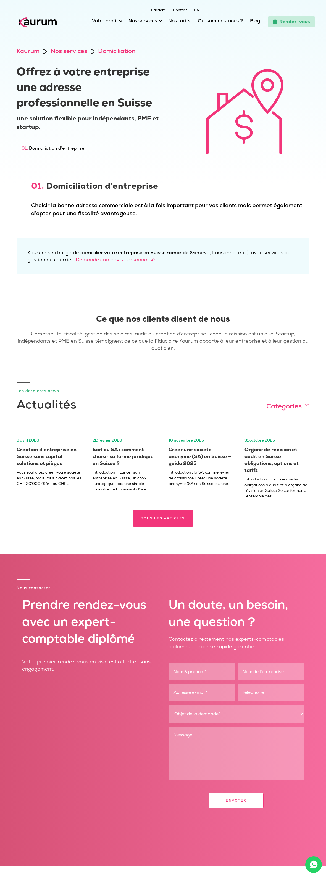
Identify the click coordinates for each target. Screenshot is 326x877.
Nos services (69, 51)
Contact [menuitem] (180, 10)
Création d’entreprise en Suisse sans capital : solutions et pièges (47, 456)
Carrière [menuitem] (158, 10)
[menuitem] (193, 9)
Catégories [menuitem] (284, 406)
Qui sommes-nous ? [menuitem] (220, 21)
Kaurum (28, 51)
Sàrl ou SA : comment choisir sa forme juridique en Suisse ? (123, 456)
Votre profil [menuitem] (104, 21)
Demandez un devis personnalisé (115, 259)
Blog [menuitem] (255, 21)
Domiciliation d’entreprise (53, 148)
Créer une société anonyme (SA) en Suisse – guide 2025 (200, 456)
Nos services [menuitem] (142, 21)
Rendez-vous (291, 22)
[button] (119, 22)
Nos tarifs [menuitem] (179, 21)
